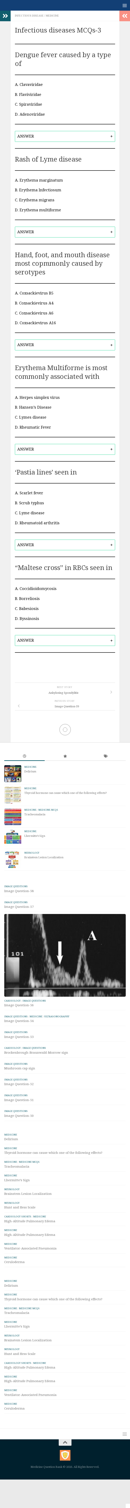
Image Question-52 (19, 1084)
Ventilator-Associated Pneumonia (30, 1248)
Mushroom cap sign (19, 1068)
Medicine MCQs (48, 810)
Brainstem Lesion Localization (43, 857)
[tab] (65, 136)
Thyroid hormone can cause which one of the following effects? (65, 793)
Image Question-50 (19, 1116)
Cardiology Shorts (17, 1216)
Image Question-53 (19, 1037)
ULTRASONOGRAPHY (56, 1016)
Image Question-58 (19, 891)
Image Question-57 (19, 907)
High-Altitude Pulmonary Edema (29, 1221)
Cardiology (12, 1000)
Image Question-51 (19, 1100)
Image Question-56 (19, 1005)
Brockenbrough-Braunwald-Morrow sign (36, 1053)
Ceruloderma (14, 1262)
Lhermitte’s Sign (34, 835)
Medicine (52, 15)
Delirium (30, 771)
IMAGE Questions (16, 886)
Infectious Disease (29, 15)
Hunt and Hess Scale (20, 1207)
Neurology (31, 852)
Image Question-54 (19, 1021)
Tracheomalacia (34, 814)
